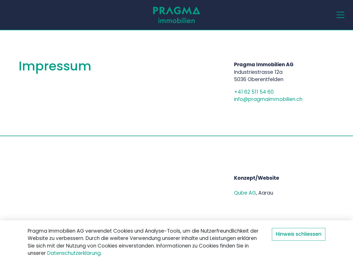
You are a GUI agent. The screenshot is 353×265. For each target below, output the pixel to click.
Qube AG (245, 193)
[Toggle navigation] (340, 15)
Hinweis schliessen (298, 234)
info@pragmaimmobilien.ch (268, 99)
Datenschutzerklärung (74, 253)
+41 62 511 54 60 (254, 92)
